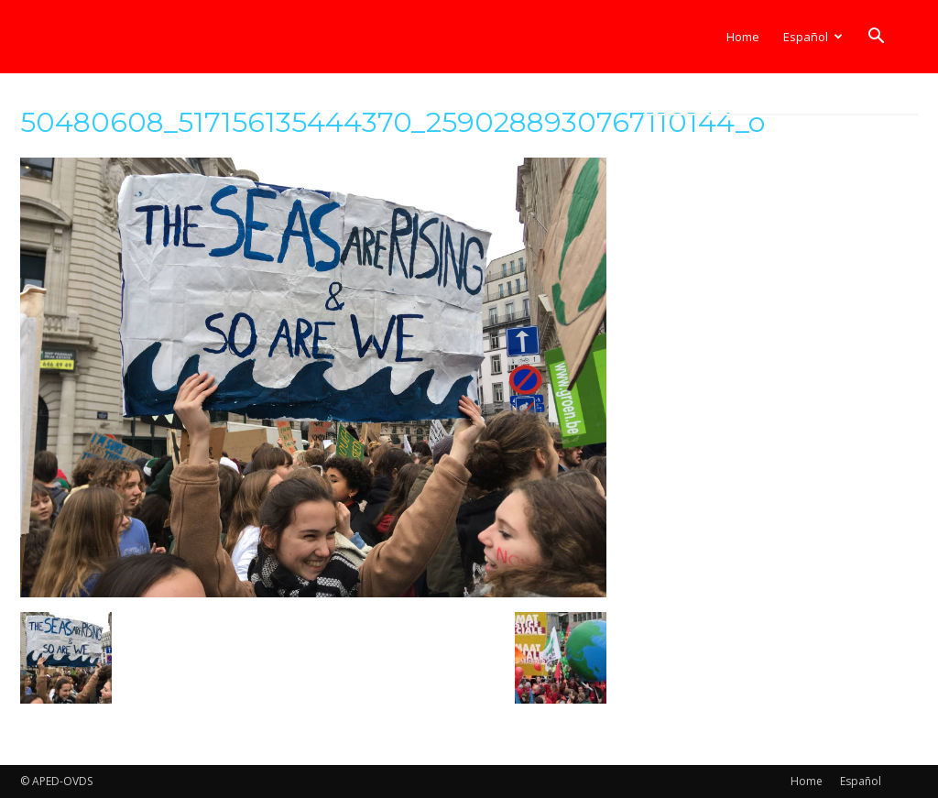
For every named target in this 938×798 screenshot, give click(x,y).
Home (742, 36)
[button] (876, 38)
